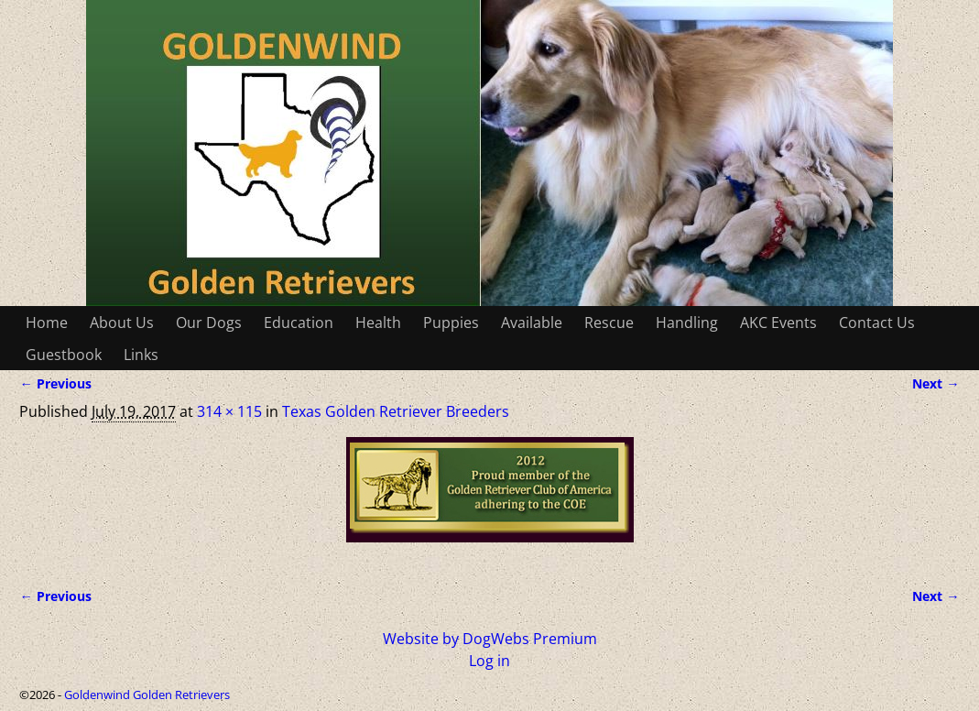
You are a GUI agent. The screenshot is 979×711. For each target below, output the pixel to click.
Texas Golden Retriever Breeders (395, 411)
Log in (489, 661)
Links (141, 355)
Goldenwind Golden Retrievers (147, 694)
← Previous (55, 383)
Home (47, 322)
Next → (935, 383)
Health (378, 322)
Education (298, 322)
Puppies (451, 322)
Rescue (609, 322)
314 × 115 (229, 411)
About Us (122, 322)
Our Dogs (209, 322)
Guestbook (64, 355)
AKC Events (778, 322)
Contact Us (877, 322)
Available (531, 322)
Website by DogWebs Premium (490, 639)
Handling (687, 322)
